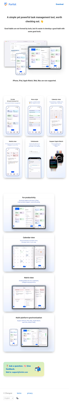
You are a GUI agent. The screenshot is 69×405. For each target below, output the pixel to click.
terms (19, 393)
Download (59, 4)
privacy (29, 393)
